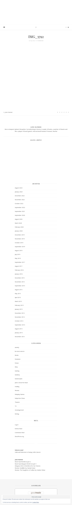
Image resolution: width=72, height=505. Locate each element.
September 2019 (20, 246)
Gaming (17, 371)
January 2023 (19, 192)
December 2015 (20, 278)
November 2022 (20, 199)
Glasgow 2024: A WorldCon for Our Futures (27, 466)
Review (17, 390)
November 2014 (20, 317)
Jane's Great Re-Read (21, 382)
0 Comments (39, 40)
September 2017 (20, 262)
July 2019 (17, 254)
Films (16, 367)
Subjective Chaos (20, 398)
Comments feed (19, 432)
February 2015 (19, 305)
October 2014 (19, 321)
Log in (16, 425)
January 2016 (19, 274)
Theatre (17, 402)
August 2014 (18, 329)
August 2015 (18, 289)
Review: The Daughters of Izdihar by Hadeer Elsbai (30, 470)
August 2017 (18, 266)
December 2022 (20, 196)
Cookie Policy (35, 502)
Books (17, 355)
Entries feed (18, 428)
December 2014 (20, 313)
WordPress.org (19, 436)
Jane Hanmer (9, 112)
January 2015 (19, 309)
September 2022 (20, 207)
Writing (17, 414)
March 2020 (18, 223)
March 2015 (18, 301)
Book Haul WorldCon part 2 (23, 462)
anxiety (17, 347)
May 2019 (18, 258)
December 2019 (20, 235)
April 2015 (18, 297)
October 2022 (19, 203)
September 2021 (20, 211)
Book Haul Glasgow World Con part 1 (26, 464)
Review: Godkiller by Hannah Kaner (25, 468)
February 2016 (19, 270)
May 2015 (18, 293)
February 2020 (19, 227)
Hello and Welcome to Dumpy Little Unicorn (28, 452)
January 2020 (19, 231)
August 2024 (18, 188)
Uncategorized (19, 410)
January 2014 (19, 332)
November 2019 (20, 239)
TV (15, 406)
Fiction (17, 363)
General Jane (18, 379)
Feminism (17, 359)
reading (17, 386)
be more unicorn (19, 351)
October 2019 (19, 242)
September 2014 (20, 325)
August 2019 (18, 250)
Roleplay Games (19, 394)
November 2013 (20, 336)
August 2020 (18, 219)
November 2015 (20, 282)
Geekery (17, 375)
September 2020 (20, 215)
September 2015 (20, 286)
